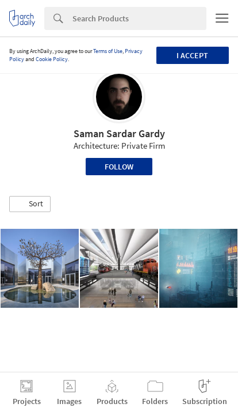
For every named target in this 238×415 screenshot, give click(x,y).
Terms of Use (107, 51)
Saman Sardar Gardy (119, 133)
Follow (119, 166)
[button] (30, 204)
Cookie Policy (52, 59)
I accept (192, 55)
